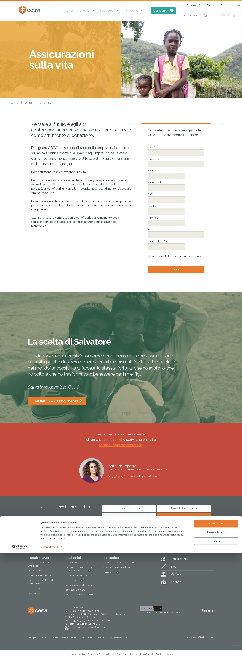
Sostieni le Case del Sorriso (79, 561)
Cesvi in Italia (34, 587)
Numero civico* (156, 181)
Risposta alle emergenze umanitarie (40, 563)
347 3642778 (112, 438)
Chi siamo (191, 5)
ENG (237, 5)
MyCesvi (221, 5)
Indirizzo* (153, 169)
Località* (153, 204)
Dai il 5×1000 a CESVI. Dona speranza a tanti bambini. (79, 567)
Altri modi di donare (75, 588)
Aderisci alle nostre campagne (118, 561)
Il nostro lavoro (83, 10)
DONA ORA (152, 10)
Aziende (210, 5)
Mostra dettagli (49, 651)
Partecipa (126, 10)
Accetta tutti (216, 627)
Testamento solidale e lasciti (79, 583)
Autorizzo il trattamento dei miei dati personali (177, 254)
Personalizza (216, 636)
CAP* (151, 193)
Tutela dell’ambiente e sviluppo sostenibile (43, 580)
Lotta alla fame (35, 569)
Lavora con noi (110, 571)
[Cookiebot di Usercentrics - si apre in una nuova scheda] (19, 651)
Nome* (152, 145)
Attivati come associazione (116, 566)
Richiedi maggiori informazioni (56, 399)
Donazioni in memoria (76, 574)
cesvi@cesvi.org (118, 613)
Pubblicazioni (34, 591)
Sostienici (107, 10)
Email (151, 228)
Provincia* (153, 216)
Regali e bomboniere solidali (80, 593)
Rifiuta (216, 645)
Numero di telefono (158, 240)
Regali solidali (180, 557)
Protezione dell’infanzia (39, 574)
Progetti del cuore (75, 579)
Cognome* (154, 157)
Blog (201, 5)
